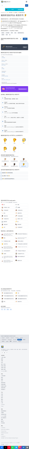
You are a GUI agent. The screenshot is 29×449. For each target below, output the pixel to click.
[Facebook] (2, 353)
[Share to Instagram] (20, 447)
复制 (25, 38)
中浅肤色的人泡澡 (6, 241)
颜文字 (2, 421)
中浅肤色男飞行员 (19, 254)
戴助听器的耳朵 (21, 32)
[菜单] (26, 2)
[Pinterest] (7, 353)
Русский (14, 339)
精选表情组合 (3, 410)
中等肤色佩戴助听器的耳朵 (8, 296)
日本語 (24, 339)
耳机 (3, 301)
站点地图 (2, 444)
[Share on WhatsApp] (12, 447)
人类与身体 (3, 375)
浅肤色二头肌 (18, 219)
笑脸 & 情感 (3, 365)
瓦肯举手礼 (5, 244)
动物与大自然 (3, 386)
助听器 (3, 32)
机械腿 (17, 207)
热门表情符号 (3, 417)
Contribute (3, 427)
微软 (2, 399)
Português (10, 339)
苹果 (2, 394)
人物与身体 (10, 12)
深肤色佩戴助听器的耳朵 (21, 299)
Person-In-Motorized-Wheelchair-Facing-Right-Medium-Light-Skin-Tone (7, 247)
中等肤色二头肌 (5, 207)
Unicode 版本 (3, 416)
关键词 (2, 412)
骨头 (3, 213)
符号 (2, 362)
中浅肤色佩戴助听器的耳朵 (21, 296)
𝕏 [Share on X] (5, 447)
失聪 (15, 32)
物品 (2, 377)
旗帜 (2, 359)
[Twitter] (4, 353)
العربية (7, 341)
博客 (2, 419)
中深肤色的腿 (18, 216)
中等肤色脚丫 (5, 210)
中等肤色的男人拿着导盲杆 (21, 244)
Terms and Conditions (5, 429)
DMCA (2, 434)
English (3, 337)
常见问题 (3, 422)
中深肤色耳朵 (18, 210)
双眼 (17, 204)
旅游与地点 (3, 382)
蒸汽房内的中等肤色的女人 (21, 234)
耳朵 (17, 293)
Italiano (21, 337)
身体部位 (15, 12)
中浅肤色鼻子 (18, 227)
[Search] (26, 5)
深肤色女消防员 (19, 241)
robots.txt (6, 444)
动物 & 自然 (3, 367)
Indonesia (15, 341)
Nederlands (4, 339)
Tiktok (2, 406)
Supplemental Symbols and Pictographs (9, 83)
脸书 (2, 397)
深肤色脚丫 (18, 224)
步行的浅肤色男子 (6, 251)
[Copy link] (23, 447)
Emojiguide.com (4, 12)
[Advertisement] (14, 189)
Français (17, 337)
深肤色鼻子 (5, 224)
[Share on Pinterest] (9, 447)
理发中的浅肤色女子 (20, 256)
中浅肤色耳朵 (5, 219)
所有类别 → (3, 389)
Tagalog (19, 341)
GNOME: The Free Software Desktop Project (9, 437)
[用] (13, 5)
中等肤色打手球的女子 (20, 251)
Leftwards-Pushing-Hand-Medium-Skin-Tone (21, 238)
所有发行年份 (3, 414)
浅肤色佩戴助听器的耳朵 (7, 293)
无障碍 (3, 34)
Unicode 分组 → (4, 371)
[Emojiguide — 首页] (2, 347)
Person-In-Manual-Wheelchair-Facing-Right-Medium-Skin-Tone (7, 261)
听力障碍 (7, 32)
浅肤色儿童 (18, 260)
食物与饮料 (3, 387)
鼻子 (3, 227)
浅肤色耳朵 (18, 213)
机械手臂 (4, 221)
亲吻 (3, 238)
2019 (21, 28)
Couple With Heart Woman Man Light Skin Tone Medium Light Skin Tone (8, 234)
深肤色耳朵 (5, 216)
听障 (12, 32)
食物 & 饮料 (3, 369)
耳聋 (7, 34)
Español (7, 337)
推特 (2, 401)
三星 (2, 402)
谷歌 (2, 395)
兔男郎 (4, 254)
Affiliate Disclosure (4, 432)
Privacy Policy (3, 431)
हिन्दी (10, 341)
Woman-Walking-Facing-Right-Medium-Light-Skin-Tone (7, 257)
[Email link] (27, 447)
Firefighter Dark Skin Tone (21, 247)
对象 (2, 360)
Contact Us (3, 436)
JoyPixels (3, 404)
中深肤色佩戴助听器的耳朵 (8, 299)
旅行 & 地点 (3, 364)
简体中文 (19, 339)
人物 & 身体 (3, 357)
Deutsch (12, 337)
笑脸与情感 (3, 384)
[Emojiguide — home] (5, 2)
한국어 (3, 341)
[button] (14, 57)
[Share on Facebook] (2, 447)
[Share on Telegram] (16, 447)
